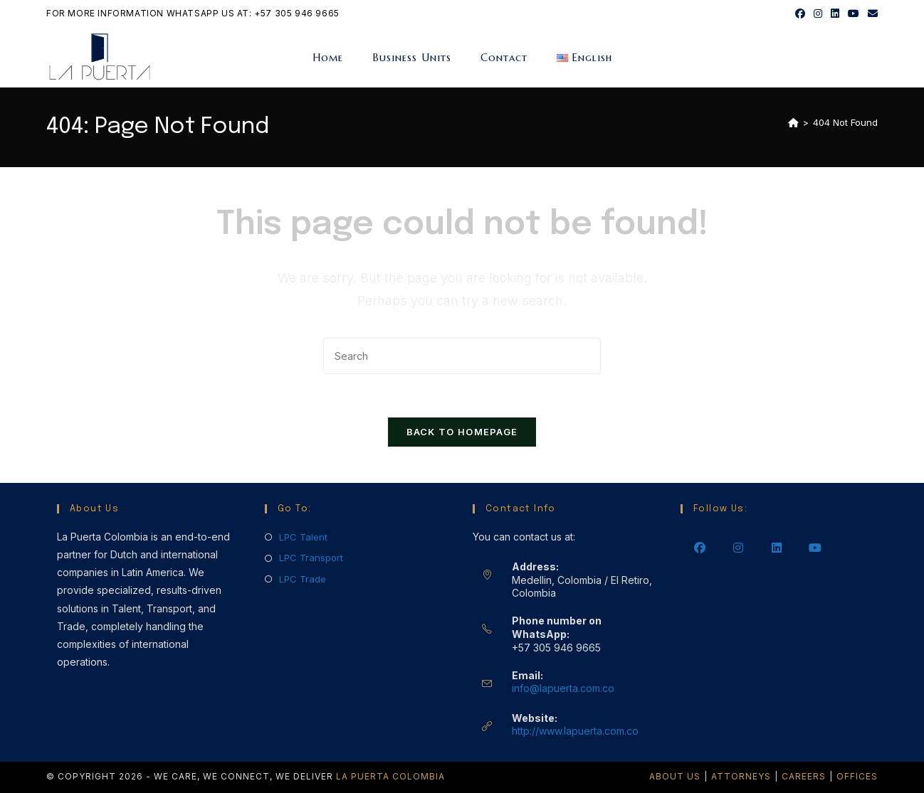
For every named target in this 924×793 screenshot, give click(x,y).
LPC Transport (311, 557)
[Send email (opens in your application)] (870, 13)
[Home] (793, 122)
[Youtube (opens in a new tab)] (853, 13)
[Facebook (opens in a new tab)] (800, 13)
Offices (857, 776)
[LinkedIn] (777, 547)
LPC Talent (303, 537)
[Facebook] (700, 547)
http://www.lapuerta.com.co (575, 731)
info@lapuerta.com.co (563, 688)
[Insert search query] (462, 356)
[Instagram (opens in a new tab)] (817, 13)
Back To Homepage (462, 431)
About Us (674, 776)
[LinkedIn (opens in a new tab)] (835, 13)
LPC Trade (302, 579)
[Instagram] (738, 547)
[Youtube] (815, 547)
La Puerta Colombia (390, 776)
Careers (804, 776)
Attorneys (741, 776)
